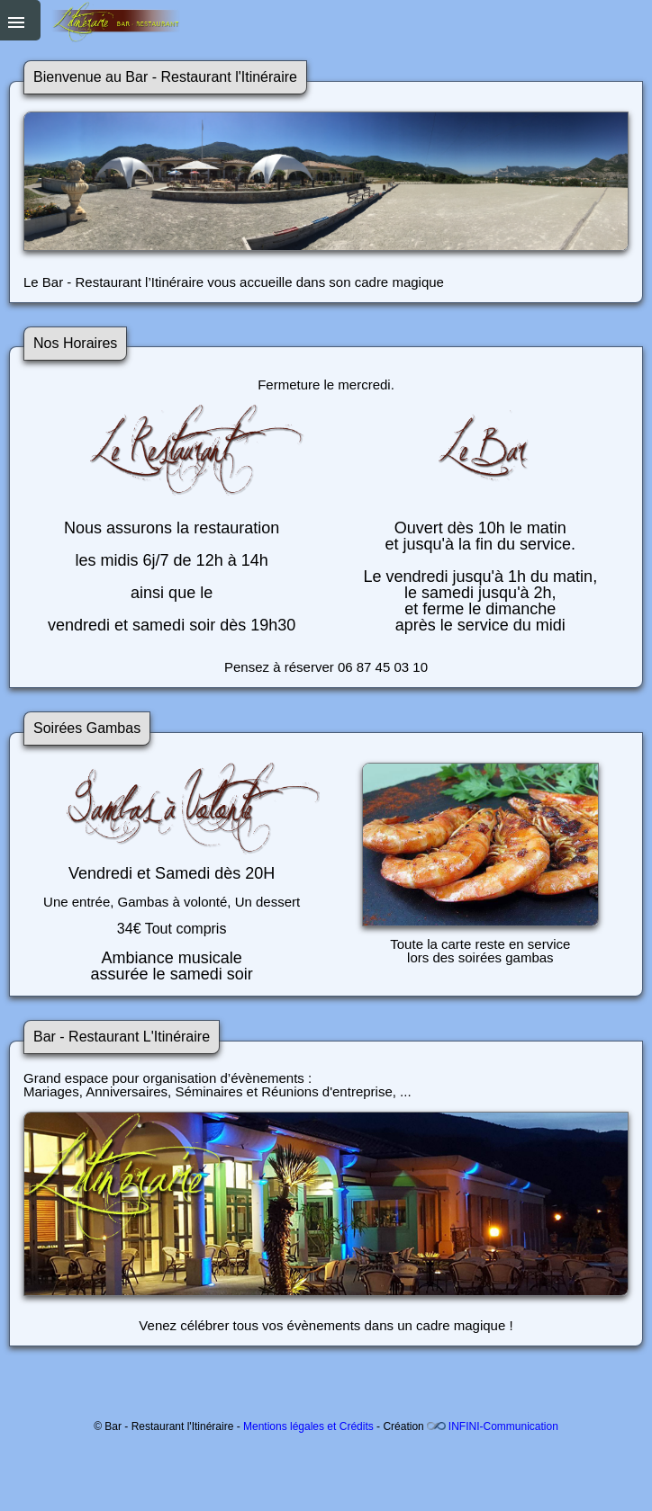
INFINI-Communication (503, 1426)
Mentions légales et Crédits (308, 1426)
